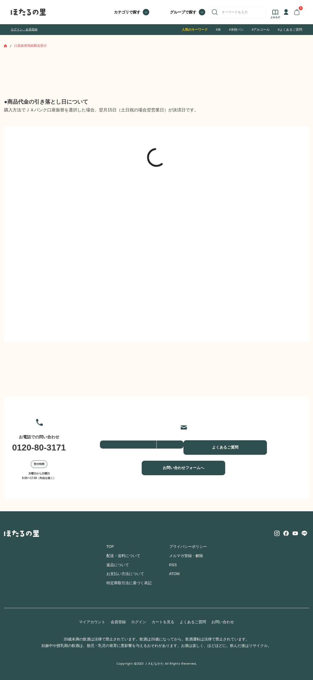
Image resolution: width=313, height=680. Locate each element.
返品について (117, 565)
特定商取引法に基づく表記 (129, 583)
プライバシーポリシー (188, 546)
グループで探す (183, 12)
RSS (173, 565)
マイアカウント (92, 622)
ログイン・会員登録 (24, 29)
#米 (218, 29)
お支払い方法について (125, 574)
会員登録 (118, 622)
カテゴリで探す (127, 12)
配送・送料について (123, 556)
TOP (110, 546)
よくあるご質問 (225, 447)
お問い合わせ (222, 622)
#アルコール (261, 29)
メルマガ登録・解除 (186, 556)
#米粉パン (236, 29)
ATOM (174, 574)
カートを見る (163, 622)
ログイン (138, 622)
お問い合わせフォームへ (183, 468)
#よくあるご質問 (290, 29)
